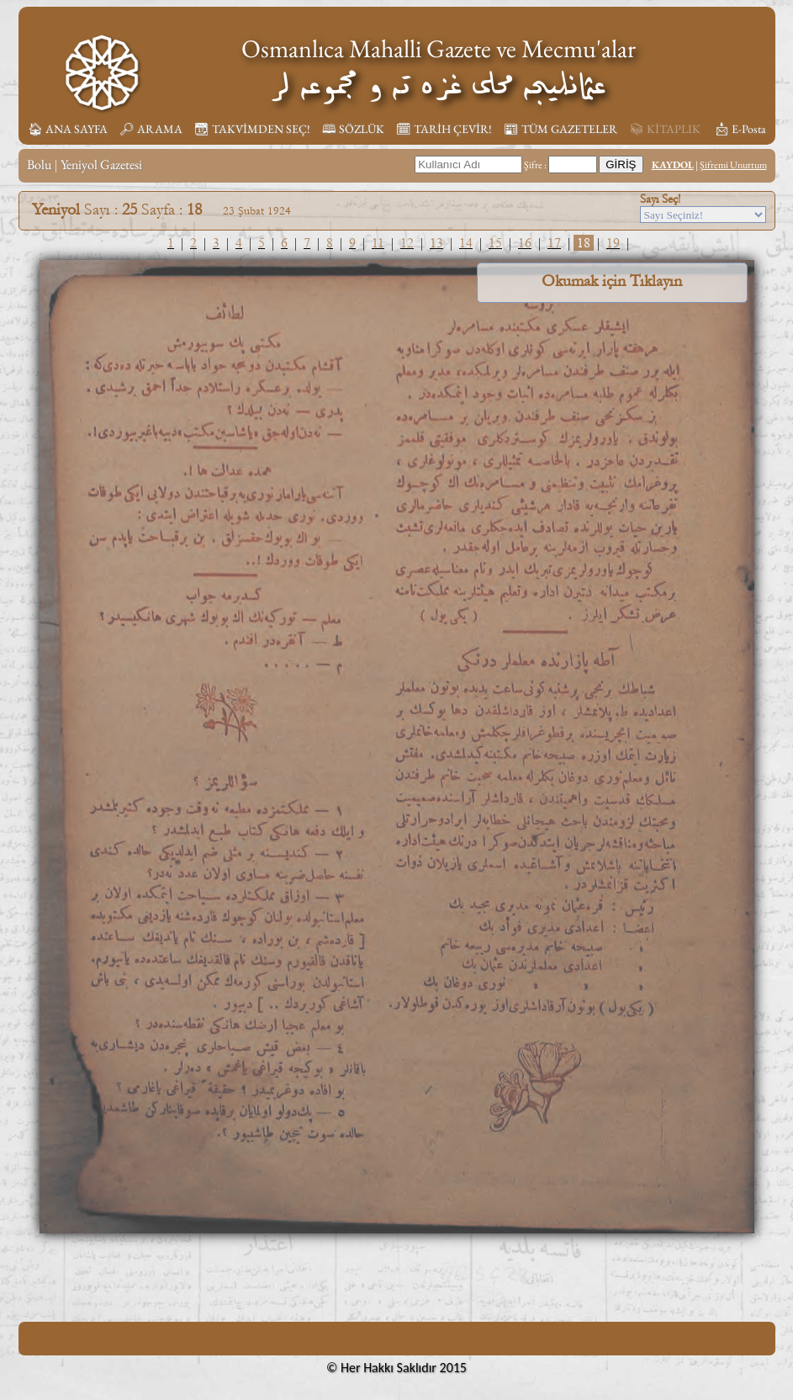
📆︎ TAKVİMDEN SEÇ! (252, 128)
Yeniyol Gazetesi (101, 164)
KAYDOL (673, 165)
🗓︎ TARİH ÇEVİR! (444, 128)
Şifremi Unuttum (733, 165)
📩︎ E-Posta (740, 128)
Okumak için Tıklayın (612, 281)
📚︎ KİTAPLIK (664, 128)
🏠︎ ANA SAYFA (68, 128)
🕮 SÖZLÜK (353, 128)
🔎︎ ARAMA (150, 128)
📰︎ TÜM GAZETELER (560, 128)
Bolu (39, 164)
